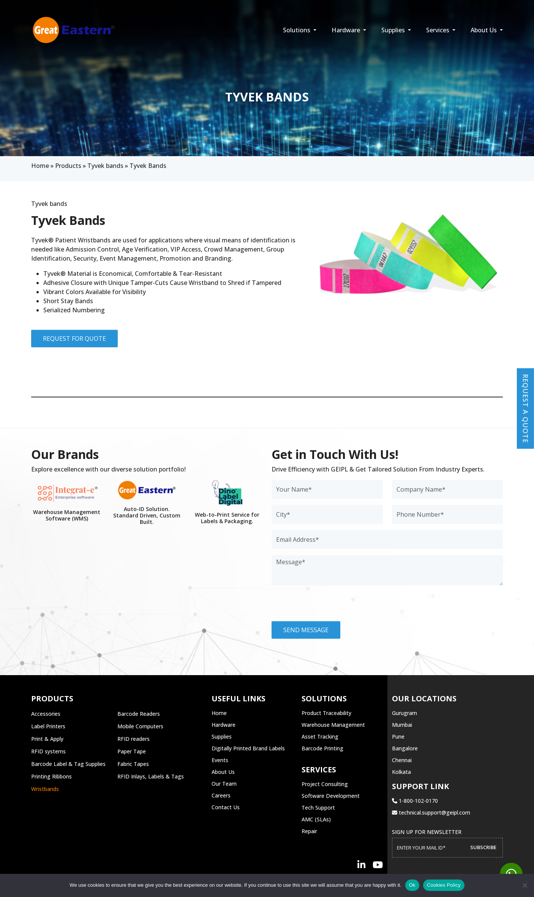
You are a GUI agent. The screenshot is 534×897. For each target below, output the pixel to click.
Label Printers (48, 726)
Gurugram (404, 713)
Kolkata (401, 771)
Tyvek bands (105, 165)
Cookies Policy (444, 885)
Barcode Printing (322, 748)
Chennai (402, 760)
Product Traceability (326, 713)
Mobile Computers (140, 726)
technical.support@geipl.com (431, 812)
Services (438, 30)
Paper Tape (131, 751)
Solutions (297, 30)
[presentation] (329, 606)
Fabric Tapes (133, 763)
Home (40, 165)
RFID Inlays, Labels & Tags (150, 776)
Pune (398, 736)
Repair (309, 831)
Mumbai (402, 724)
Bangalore (405, 748)
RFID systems (48, 751)
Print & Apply (47, 738)
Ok (412, 885)
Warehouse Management (333, 724)
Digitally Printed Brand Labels (248, 748)
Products (68, 165)
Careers (221, 795)
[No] (524, 885)
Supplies (393, 30)
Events (220, 760)
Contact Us (226, 807)
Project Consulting (325, 784)
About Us (484, 30)
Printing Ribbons (51, 776)
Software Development (331, 795)
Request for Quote (74, 338)
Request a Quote (525, 408)
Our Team (224, 783)
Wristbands (45, 789)
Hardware (347, 30)
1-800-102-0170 (415, 800)
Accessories (45, 713)
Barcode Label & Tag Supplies (68, 763)
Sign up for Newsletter (426, 831)
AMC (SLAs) (316, 819)
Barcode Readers (138, 713)
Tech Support (318, 807)
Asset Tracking (320, 736)
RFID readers (133, 738)
